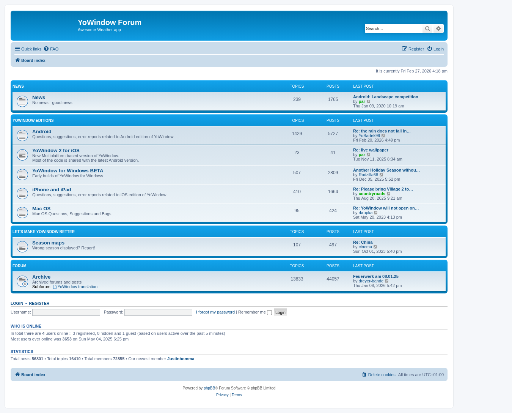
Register (39, 303)
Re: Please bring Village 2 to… (383, 189)
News (18, 86)
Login (17, 303)
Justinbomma (181, 358)
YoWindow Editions (33, 120)
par (362, 101)
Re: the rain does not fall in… (382, 131)
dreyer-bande (371, 281)
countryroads (372, 193)
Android (42, 131)
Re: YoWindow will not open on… (386, 208)
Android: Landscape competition (385, 97)
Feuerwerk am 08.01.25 (376, 276)
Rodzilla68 (368, 174)
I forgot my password (215, 312)
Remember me (255, 312)
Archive (41, 277)
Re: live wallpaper (370, 150)
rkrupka (366, 212)
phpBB (209, 388)
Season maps (48, 243)
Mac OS (41, 208)
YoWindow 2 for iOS (56, 150)
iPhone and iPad (51, 189)
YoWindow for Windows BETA (68, 170)
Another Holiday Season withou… (386, 170)
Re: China (362, 242)
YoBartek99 (369, 135)
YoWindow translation (75, 286)
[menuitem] (50, 49)
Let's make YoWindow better (44, 232)
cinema (365, 246)
